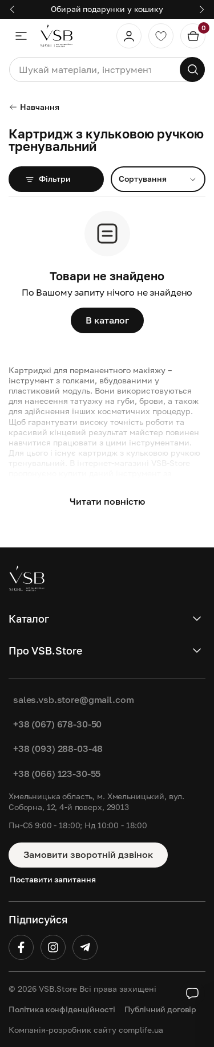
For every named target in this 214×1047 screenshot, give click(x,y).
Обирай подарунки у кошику (107, 9)
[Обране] (160, 35)
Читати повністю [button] (107, 501)
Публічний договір (160, 1009)
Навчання (34, 107)
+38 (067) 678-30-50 (57, 724)
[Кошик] (192, 35)
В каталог (107, 320)
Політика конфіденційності (62, 1009)
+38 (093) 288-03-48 (58, 748)
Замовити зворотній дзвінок (88, 854)
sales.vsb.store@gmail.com (73, 699)
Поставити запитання (53, 879)
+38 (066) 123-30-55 (56, 773)
